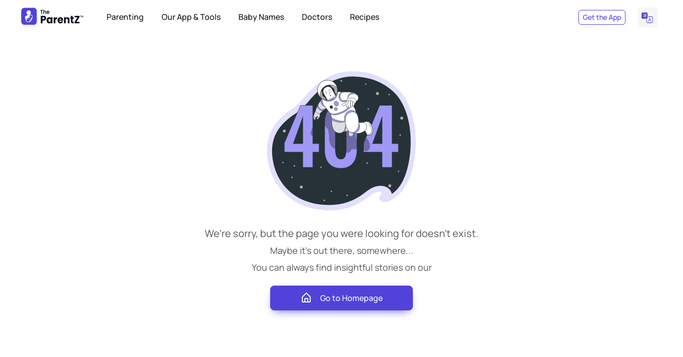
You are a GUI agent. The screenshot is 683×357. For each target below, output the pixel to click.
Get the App (602, 17)
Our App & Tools (191, 16)
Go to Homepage (341, 298)
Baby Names (261, 16)
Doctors (317, 16)
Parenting (125, 16)
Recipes (364, 16)
